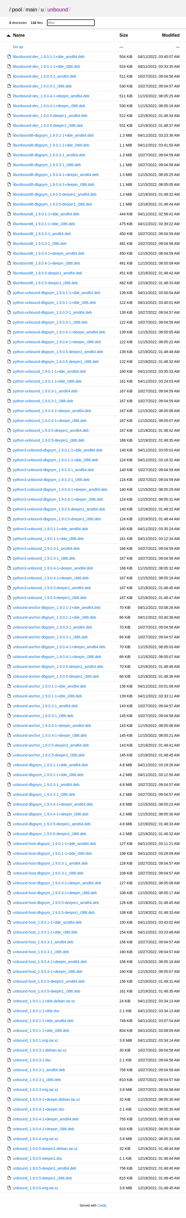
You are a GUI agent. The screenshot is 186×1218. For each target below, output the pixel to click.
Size (124, 35)
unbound (57, 9)
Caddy (101, 1205)
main (31, 9)
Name (19, 35)
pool (17, 9)
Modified (171, 35)
